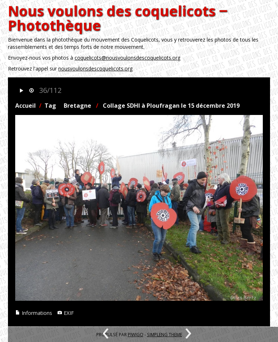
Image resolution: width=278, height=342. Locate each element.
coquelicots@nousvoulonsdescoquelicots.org (127, 57)
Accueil (25, 106)
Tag (50, 106)
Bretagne (77, 106)
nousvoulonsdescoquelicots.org (95, 68)
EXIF (65, 312)
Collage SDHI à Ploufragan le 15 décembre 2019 (171, 106)
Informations (33, 312)
